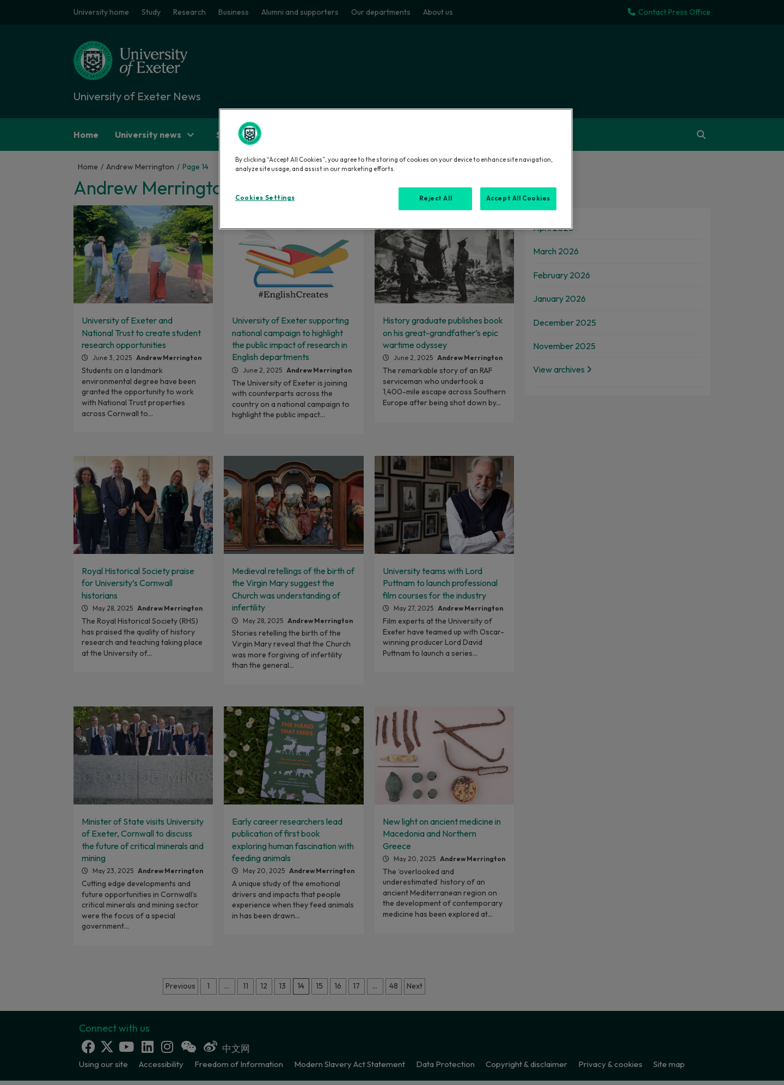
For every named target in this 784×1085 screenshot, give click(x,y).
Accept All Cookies (518, 198)
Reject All (435, 198)
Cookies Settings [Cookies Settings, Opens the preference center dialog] (265, 198)
